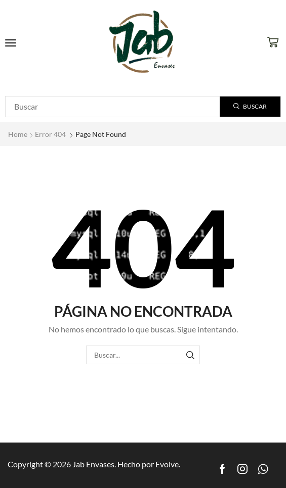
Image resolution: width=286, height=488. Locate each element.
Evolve (167, 464)
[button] (10, 42)
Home (17, 134)
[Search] (250, 106)
